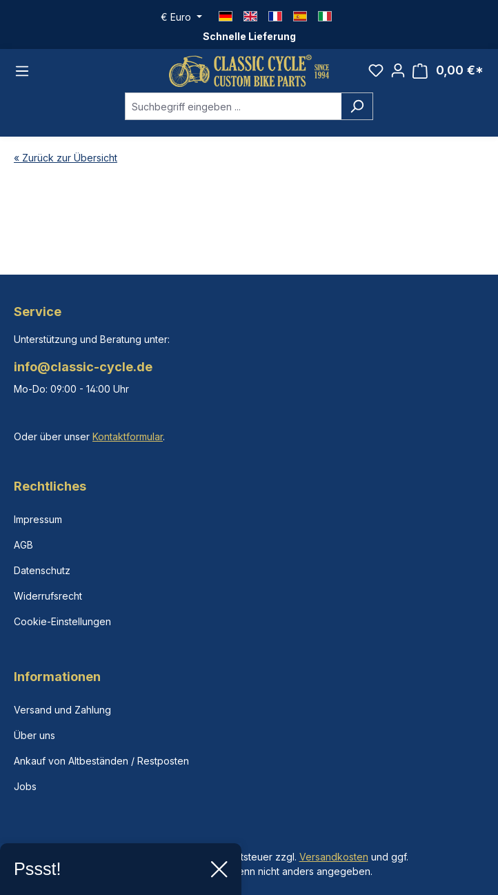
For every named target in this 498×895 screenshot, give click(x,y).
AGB (23, 545)
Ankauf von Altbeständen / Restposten (101, 761)
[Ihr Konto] (398, 70)
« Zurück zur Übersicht (65, 158)
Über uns (34, 735)
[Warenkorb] (448, 70)
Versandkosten (333, 857)
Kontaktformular (127, 436)
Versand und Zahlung (62, 710)
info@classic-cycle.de (83, 367)
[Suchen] (357, 106)
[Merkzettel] (376, 70)
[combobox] (233, 106)
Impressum (38, 519)
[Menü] (22, 71)
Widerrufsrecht (48, 596)
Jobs (25, 786)
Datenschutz (42, 570)
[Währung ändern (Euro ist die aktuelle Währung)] (181, 17)
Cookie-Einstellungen (62, 621)
